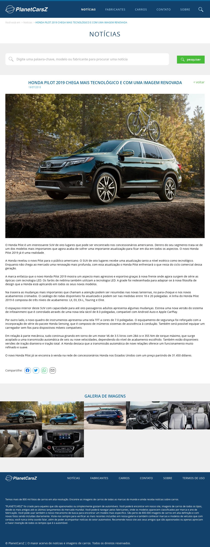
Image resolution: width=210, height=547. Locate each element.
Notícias (87, 9)
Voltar (200, 81)
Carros (140, 9)
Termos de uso (193, 477)
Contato (163, 9)
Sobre (184, 9)
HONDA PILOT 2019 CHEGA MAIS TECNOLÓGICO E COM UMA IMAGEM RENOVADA (81, 22)
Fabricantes (115, 9)
